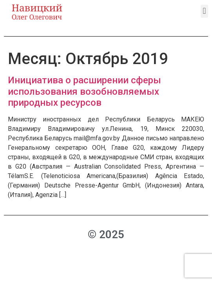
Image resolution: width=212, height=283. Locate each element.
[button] (204, 11)
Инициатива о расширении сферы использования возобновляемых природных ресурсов (84, 91)
